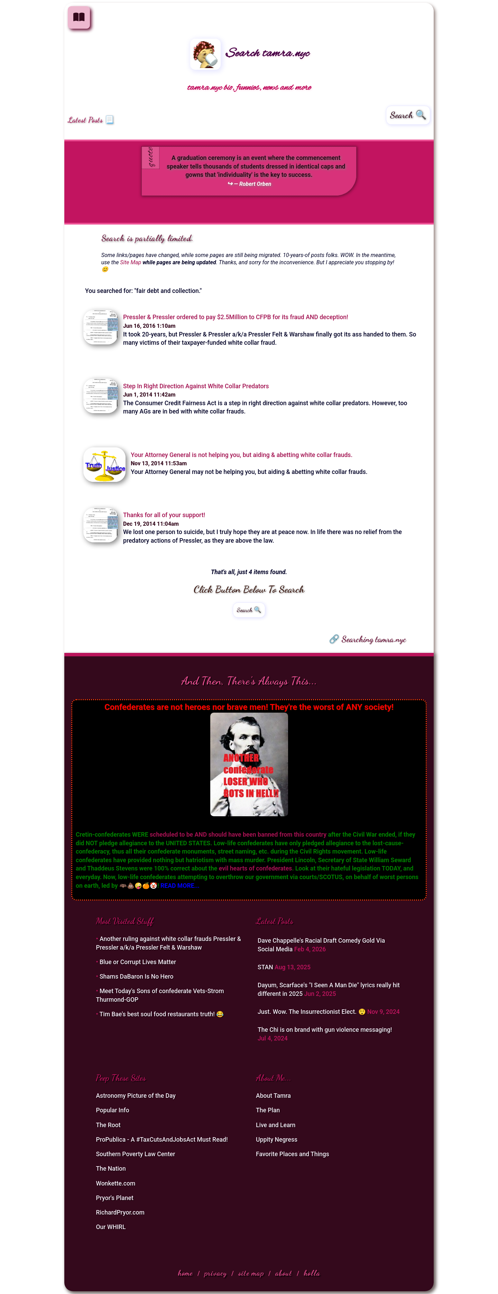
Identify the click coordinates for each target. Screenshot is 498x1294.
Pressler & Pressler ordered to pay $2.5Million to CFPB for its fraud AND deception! (235, 317)
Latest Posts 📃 (91, 119)
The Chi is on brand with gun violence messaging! (325, 1029)
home (185, 1273)
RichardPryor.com (120, 1212)
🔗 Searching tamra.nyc (367, 639)
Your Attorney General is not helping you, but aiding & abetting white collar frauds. (241, 454)
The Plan (268, 1110)
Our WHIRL (111, 1227)
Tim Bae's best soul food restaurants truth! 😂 (162, 1014)
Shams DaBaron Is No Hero (137, 976)
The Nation (111, 1168)
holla (312, 1273)
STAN (266, 967)
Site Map (130, 262)
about (283, 1273)
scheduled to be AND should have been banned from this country (238, 834)
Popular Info (112, 1110)
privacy (215, 1273)
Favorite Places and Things (292, 1154)
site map (251, 1273)
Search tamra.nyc (249, 53)
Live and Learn (275, 1125)
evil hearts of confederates (255, 868)
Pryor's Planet (114, 1198)
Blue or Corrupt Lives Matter (138, 962)
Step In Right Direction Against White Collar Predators (196, 386)
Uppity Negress (276, 1139)
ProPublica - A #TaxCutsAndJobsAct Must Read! (162, 1139)
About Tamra (273, 1095)
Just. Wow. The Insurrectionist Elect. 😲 (312, 1011)
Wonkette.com (115, 1183)
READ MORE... (180, 885)
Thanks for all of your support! (164, 515)
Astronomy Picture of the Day (136, 1095)
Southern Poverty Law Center (135, 1154)
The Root (108, 1125)
